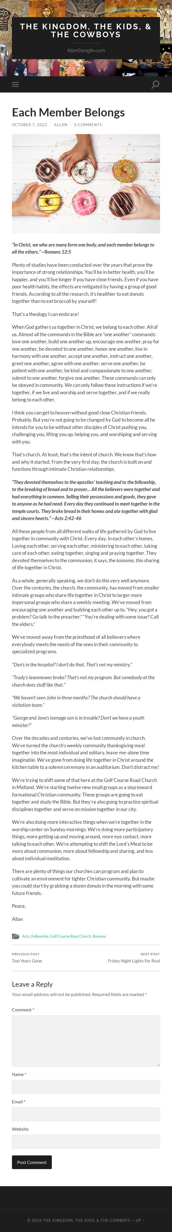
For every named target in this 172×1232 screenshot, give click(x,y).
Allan (60, 124)
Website (20, 1129)
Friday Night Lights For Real (134, 957)
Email (18, 1101)
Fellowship (41, 936)
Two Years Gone (27, 957)
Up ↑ (140, 1220)
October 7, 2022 (29, 124)
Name (19, 1074)
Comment (23, 1010)
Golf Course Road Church (76, 936)
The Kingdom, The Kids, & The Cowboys (86, 30)
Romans (107, 936)
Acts (26, 936)
